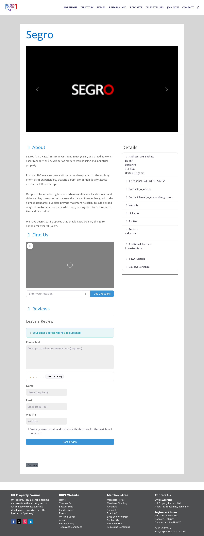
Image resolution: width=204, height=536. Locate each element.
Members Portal (115, 500)
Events (62, 513)
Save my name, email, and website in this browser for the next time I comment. (71, 431)
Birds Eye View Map (117, 516)
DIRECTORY (87, 8)
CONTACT (188, 8)
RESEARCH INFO (117, 8)
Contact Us (113, 520)
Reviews (38, 309)
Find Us (37, 235)
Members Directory (117, 503)
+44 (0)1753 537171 (154, 181)
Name (29, 385)
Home (62, 500)
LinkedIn (134, 213)
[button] (37, 89)
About (35, 147)
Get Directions (102, 293)
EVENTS (101, 8)
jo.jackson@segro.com (160, 197)
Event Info (112, 513)
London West (66, 510)
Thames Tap (65, 503)
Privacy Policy (66, 523)
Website (31, 414)
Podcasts (112, 510)
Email (29, 400)
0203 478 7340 (163, 528)
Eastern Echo (66, 506)
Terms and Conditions (70, 527)
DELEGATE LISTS (154, 8)
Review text (33, 342)
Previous (32, 464)
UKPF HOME (70, 8)
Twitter (133, 221)
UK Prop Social (67, 516)
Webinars (112, 506)
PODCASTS (136, 8)
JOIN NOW (173, 8)
